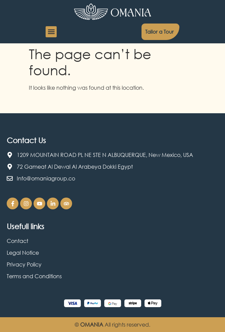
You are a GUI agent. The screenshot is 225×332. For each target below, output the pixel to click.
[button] (51, 31)
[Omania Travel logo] (112, 11)
